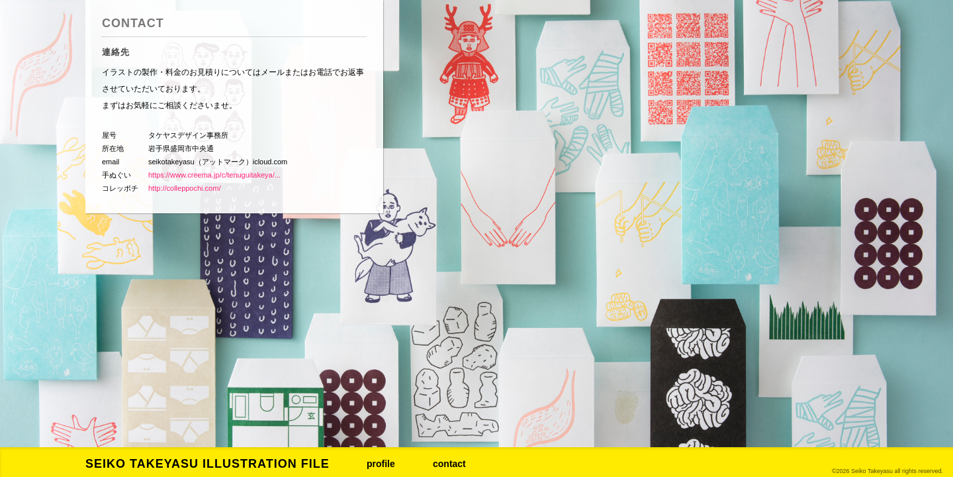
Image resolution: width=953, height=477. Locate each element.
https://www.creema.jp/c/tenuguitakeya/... (214, 175)
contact (449, 463)
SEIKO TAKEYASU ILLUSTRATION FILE (207, 463)
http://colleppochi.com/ (184, 188)
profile (381, 463)
